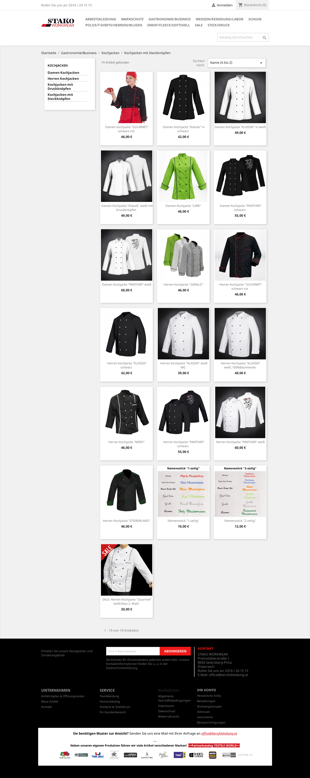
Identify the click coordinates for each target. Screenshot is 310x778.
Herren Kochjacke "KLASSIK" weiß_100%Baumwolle (240, 365)
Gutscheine (205, 717)
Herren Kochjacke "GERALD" (183, 284)
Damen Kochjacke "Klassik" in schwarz (184, 129)
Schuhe (255, 19)
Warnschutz (132, 19)
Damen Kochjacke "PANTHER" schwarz (240, 208)
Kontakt (46, 707)
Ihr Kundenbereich (113, 712)
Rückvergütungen (209, 706)
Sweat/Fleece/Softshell (168, 25)
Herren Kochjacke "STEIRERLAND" (126, 521)
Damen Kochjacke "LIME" (183, 206)
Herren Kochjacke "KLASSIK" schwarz (127, 365)
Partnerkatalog (110, 701)
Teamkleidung (109, 696)
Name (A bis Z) (236, 62)
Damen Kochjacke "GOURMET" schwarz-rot (127, 129)
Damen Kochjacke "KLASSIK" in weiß (240, 127)
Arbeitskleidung (100, 19)
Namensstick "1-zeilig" (183, 521)
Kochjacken (58, 65)
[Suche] (243, 37)
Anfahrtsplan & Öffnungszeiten (63, 696)
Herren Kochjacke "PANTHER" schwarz (183, 444)
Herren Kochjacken (63, 78)
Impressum (166, 706)
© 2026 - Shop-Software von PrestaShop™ (155, 773)
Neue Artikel (49, 701)
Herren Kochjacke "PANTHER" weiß (240, 442)
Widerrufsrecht (168, 716)
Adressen (203, 712)
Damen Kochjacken (63, 73)
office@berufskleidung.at (228, 675)
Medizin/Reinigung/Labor (220, 19)
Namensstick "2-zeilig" (240, 521)
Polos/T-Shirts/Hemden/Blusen (113, 25)
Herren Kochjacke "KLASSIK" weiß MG (183, 365)
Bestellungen (206, 701)
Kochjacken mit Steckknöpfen (60, 97)
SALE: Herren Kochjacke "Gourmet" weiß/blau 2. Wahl (127, 601)
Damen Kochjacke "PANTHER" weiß (126, 284)
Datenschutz (166, 711)
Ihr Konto (206, 690)
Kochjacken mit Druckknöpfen (60, 86)
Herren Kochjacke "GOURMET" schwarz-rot (240, 286)
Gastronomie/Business (170, 19)
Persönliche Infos (209, 696)
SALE (199, 25)
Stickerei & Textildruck (115, 707)
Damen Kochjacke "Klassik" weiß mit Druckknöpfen (127, 208)
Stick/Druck (219, 25)
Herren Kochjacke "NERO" (126, 442)
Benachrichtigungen (211, 722)
